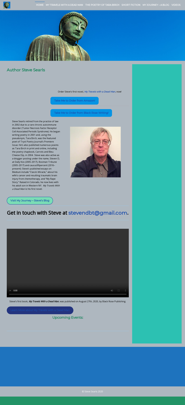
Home (40, 5)
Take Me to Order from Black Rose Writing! (81, 114)
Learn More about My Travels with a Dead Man (40, 311)
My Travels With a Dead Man (64, 5)
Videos (175, 5)
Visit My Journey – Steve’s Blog (29, 202)
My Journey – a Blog (156, 5)
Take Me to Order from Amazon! (74, 102)
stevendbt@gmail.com (97, 215)
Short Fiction (131, 5)
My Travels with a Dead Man (99, 93)
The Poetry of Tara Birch (102, 5)
